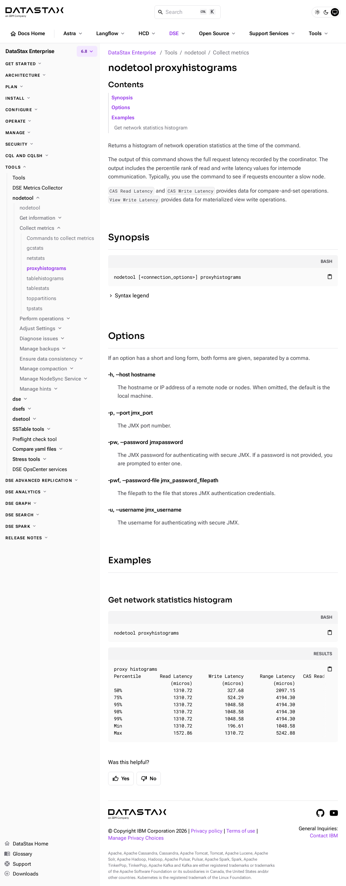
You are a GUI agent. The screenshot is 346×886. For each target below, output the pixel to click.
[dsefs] (53, 409)
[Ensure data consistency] (57, 359)
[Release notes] (50, 538)
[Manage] (50, 133)
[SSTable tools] (53, 429)
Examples (123, 118)
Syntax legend (132, 295)
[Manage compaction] (57, 369)
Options (121, 107)
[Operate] (50, 121)
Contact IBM (324, 836)
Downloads (21, 874)
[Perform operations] (57, 319)
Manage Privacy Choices (136, 838)
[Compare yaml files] (53, 449)
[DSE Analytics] (50, 492)
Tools (319, 33)
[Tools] (50, 167)
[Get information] (57, 218)
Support (17, 864)
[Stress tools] (53, 459)
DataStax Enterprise (132, 52)
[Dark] (326, 12)
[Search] (187, 12)
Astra (73, 33)
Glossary (18, 854)
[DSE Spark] (50, 526)
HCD (147, 33)
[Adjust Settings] (57, 329)
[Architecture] (50, 75)
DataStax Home (26, 844)
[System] (335, 12)
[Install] (50, 98)
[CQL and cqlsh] (50, 156)
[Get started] (50, 64)
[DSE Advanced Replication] (50, 480)
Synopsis (122, 98)
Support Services (272, 33)
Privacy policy (206, 831)
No (148, 779)
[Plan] (50, 87)
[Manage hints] (57, 389)
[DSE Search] (50, 515)
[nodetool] (53, 198)
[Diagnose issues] (57, 339)
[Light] (317, 12)
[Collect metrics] (57, 228)
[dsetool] (53, 419)
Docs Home (27, 33)
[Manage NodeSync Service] (57, 379)
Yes (121, 779)
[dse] (53, 399)
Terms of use (240, 831)
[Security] (50, 144)
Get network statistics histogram (151, 128)
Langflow (111, 33)
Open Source (218, 33)
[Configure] (50, 110)
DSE (177, 33)
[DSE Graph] (50, 503)
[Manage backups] (57, 349)
